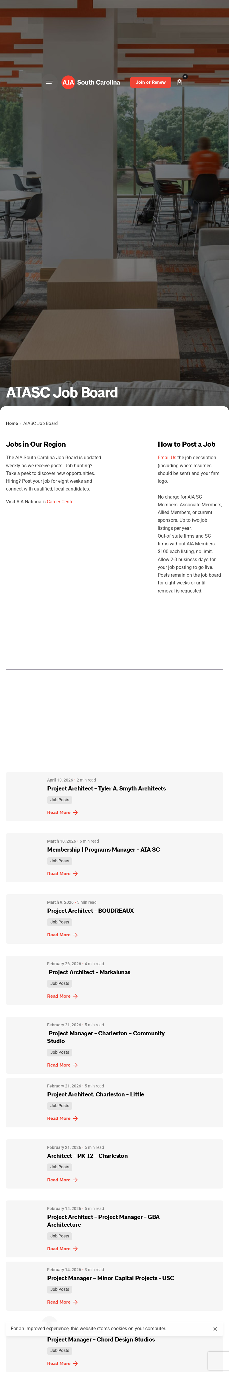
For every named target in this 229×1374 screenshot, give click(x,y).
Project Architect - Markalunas (89, 972)
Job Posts (59, 799)
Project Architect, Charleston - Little (95, 1094)
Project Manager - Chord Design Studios (100, 1339)
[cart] (179, 82)
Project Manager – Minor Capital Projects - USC (110, 1278)
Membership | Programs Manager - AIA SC (105, 849)
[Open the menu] (49, 82)
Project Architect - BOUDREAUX (91, 911)
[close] (215, 1325)
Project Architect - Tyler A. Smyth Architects (106, 788)
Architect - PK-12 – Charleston (87, 1156)
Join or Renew (151, 82)
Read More (63, 812)
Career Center (61, 502)
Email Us (167, 457)
